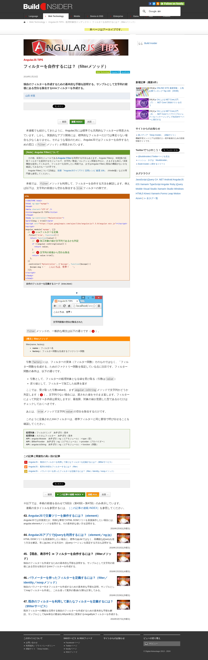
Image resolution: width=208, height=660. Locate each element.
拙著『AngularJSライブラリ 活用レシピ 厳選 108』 (82, 170)
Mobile (77, 16)
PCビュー (153, 644)
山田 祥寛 (30, 96)
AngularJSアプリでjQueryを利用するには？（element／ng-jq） (70, 535)
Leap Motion (174, 193)
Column (166, 16)
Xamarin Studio (165, 189)
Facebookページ (73, 643)
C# (156, 179)
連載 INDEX (77, 122)
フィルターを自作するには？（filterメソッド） (114, 22)
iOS (138, 184)
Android (168, 179)
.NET (161, 179)
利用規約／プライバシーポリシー (40, 646)
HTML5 (139, 193)
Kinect (147, 193)
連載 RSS (93, 494)
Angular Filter (65, 158)
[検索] (159, 11)
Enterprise (118, 16)
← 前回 (62, 122)
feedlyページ (71, 649)
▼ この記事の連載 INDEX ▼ (70, 494)
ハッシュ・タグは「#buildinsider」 (153, 160)
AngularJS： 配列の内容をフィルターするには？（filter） (53, 467)
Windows (179, 189)
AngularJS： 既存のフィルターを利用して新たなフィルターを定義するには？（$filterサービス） (70, 462)
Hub (151, 16)
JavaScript (125, 72)
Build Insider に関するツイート (151, 164)
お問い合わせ (32, 643)
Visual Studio (150, 189)
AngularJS (115, 72)
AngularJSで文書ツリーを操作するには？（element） (64, 515)
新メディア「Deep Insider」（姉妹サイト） (157, 135)
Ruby (172, 184)
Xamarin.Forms (159, 193)
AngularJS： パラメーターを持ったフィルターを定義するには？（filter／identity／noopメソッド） (71, 471)
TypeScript (155, 184)
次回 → (90, 122)
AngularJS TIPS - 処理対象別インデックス (68, 22)
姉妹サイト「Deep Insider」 (38, 649)
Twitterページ (71, 646)
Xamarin (144, 184)
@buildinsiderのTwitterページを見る (154, 156)
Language (33, 16)
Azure (139, 198)
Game (136, 16)
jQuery (150, 179)
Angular (165, 184)
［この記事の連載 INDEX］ (84, 508)
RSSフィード (72, 652)
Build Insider (150, 43)
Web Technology (56, 16)
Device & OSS (96, 16)
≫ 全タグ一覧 (151, 198)
